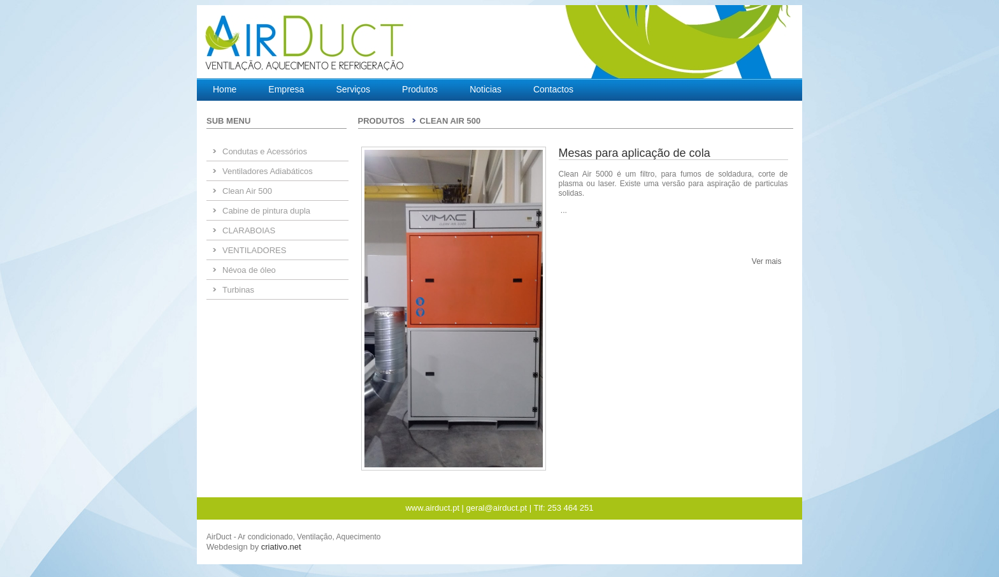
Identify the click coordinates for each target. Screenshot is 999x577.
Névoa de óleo (249, 270)
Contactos (553, 89)
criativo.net (281, 546)
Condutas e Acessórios (264, 151)
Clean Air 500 (247, 191)
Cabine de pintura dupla (266, 210)
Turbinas (238, 290)
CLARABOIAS (248, 230)
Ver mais (767, 261)
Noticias (485, 89)
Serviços (353, 89)
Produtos (420, 89)
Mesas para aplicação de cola (634, 153)
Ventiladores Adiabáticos (267, 171)
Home (224, 89)
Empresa (286, 89)
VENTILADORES (254, 250)
